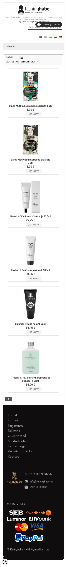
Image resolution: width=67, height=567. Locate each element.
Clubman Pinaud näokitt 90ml (30, 324)
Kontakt (13, 415)
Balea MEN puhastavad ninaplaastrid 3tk (30, 105)
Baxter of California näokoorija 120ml (30, 216)
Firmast (13, 420)
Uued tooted (17, 435)
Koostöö (13, 456)
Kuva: (9, 57)
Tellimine (14, 430)
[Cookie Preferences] (5, 562)
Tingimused (16, 425)
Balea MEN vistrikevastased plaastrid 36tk (30, 161)
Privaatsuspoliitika (20, 451)
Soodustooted (18, 440)
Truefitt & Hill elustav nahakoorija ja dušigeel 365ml (30, 379)
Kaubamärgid (17, 446)
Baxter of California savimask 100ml (30, 270)
